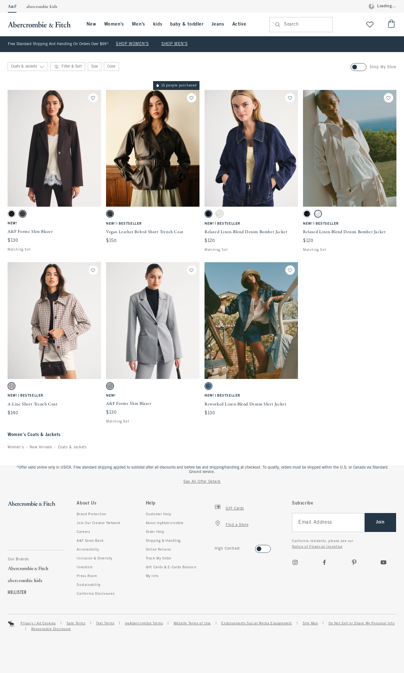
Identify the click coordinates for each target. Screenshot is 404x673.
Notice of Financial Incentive (317, 546)
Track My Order (159, 558)
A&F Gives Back (90, 540)
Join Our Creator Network (98, 523)
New (91, 24)
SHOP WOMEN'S (132, 44)
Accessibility (88, 549)
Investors (84, 567)
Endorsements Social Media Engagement (256, 623)
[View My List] (370, 24)
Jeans (217, 24)
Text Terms (105, 623)
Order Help (155, 532)
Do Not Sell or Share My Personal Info (362, 623)
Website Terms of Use (192, 623)
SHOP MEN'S (174, 44)
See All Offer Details (202, 482)
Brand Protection (91, 514)
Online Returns (158, 549)
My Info (152, 576)
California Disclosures (96, 593)
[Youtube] (383, 562)
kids (157, 24)
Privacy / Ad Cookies (38, 623)
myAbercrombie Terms (144, 623)
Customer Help (158, 514)
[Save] (93, 98)
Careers (83, 532)
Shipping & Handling (163, 540)
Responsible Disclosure (51, 629)
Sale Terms (76, 623)
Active (239, 24)
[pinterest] (354, 562)
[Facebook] (324, 562)
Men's (138, 24)
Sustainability (88, 585)
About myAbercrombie (165, 523)
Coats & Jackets (72, 447)
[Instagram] (295, 562)
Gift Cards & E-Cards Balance (171, 567)
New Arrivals (41, 447)
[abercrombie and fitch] (42, 24)
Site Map (310, 623)
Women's (114, 24)
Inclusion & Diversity (94, 558)
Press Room (87, 576)
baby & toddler (186, 24)
